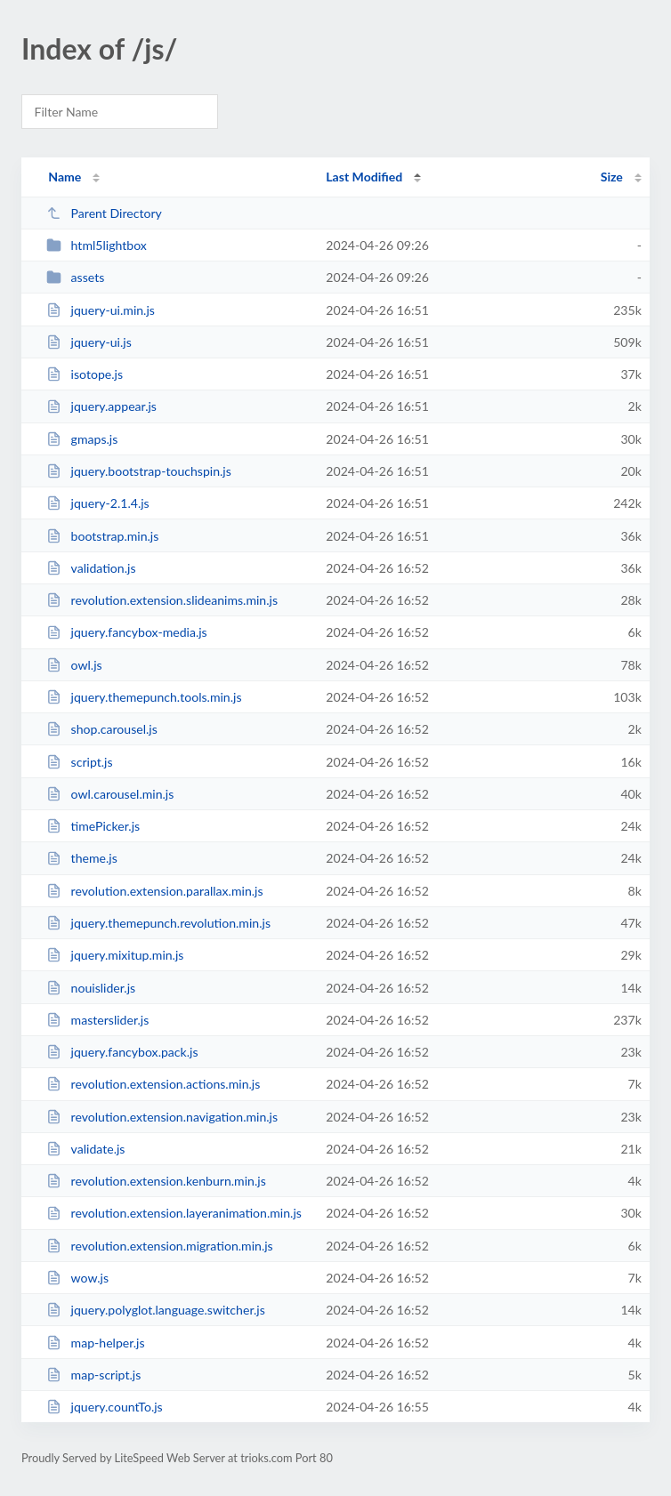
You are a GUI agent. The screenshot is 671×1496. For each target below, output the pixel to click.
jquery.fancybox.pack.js (122, 1051)
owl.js (74, 664)
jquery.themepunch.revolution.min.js (158, 922)
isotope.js (84, 374)
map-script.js (93, 1374)
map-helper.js (95, 1342)
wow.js (77, 1277)
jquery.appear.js (101, 406)
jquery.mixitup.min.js (114, 954)
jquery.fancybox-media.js (126, 631)
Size (612, 176)
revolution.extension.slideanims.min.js (162, 599)
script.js (79, 761)
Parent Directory (104, 213)
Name (64, 176)
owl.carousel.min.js (110, 793)
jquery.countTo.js (104, 1406)
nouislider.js (90, 987)
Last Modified (364, 176)
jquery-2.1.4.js (98, 503)
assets (75, 277)
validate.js (85, 1148)
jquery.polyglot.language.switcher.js (155, 1309)
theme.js (81, 857)
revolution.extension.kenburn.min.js (156, 1180)
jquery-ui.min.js (100, 310)
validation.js (90, 567)
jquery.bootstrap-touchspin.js (138, 471)
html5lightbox (96, 245)
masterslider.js (97, 1019)
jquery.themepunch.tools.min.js (143, 696)
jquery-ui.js (89, 342)
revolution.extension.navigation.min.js (162, 1116)
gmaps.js (81, 438)
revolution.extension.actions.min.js (153, 1083)
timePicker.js (93, 825)
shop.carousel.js (102, 728)
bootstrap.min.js (102, 535)
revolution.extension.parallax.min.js (154, 890)
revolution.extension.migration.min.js (159, 1245)
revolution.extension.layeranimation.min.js (174, 1212)
